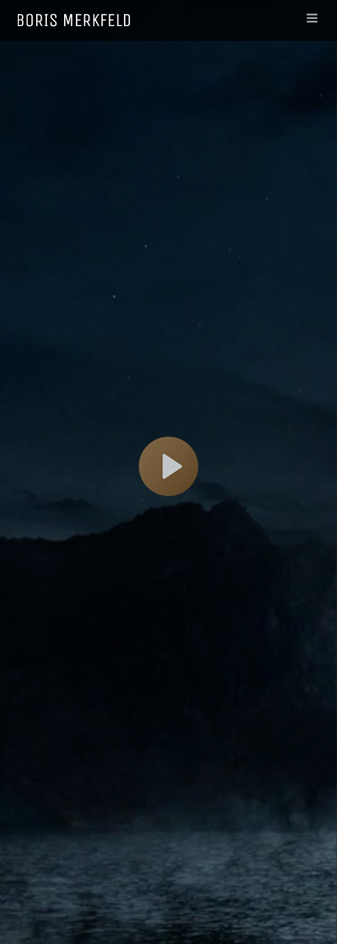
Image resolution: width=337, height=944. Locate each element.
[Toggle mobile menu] (313, 18)
